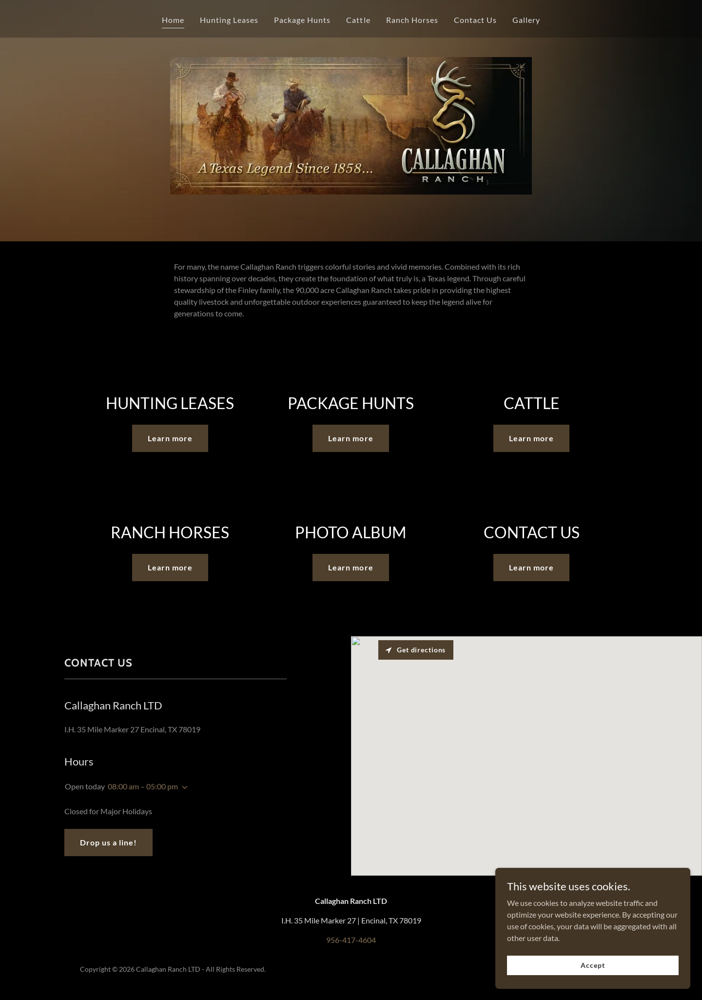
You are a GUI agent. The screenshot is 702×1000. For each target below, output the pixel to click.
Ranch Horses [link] (412, 19)
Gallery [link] (526, 19)
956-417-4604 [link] (351, 939)
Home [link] (173, 19)
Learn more (170, 438)
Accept (592, 965)
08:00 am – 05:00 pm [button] (143, 786)
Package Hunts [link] (302, 19)
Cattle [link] (358, 19)
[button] (183, 787)
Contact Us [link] (475, 19)
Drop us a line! (108, 842)
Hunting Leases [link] (229, 19)
